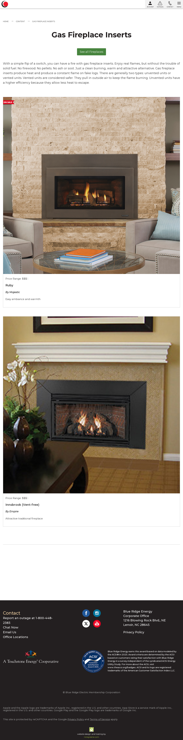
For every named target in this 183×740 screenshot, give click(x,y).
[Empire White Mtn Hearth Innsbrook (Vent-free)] (91, 404)
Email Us (9, 632)
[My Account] (150, 4)
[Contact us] (170, 4)
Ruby (9, 285)
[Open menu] (179, 4)
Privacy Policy (133, 632)
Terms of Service (100, 719)
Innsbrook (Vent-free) (22, 505)
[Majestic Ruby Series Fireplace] (91, 185)
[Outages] (160, 4)
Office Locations (15, 637)
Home (6, 21)
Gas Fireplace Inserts (43, 21)
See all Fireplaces (91, 51)
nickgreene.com (91, 737)
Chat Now (10, 627)
